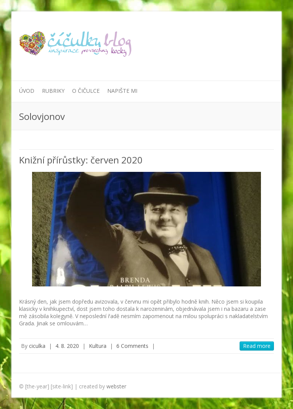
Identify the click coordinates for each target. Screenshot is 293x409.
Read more (256, 345)
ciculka (37, 345)
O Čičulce (86, 90)
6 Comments (132, 345)
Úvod (26, 90)
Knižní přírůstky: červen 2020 (81, 160)
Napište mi (122, 90)
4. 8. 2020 (67, 345)
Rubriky (53, 90)
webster (116, 386)
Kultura (97, 345)
